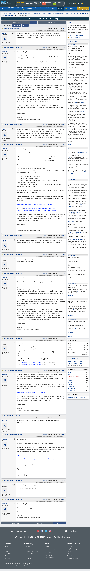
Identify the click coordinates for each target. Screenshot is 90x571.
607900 (63, 254)
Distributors (8, 553)
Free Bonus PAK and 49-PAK (76, 239)
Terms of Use (71, 563)
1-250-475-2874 (57, 2)
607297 (63, 124)
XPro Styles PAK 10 (78, 220)
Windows (82, 102)
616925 (63, 434)
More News (71, 336)
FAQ (56, 19)
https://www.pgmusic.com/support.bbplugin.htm (31, 392)
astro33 (44, 370)
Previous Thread (15, 22)
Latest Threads (40, 19)
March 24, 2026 (72, 283)
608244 (63, 370)
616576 (63, 416)
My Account (49, 555)
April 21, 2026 (71, 179)
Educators (8, 556)
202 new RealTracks (76, 212)
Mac (76, 102)
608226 (63, 338)
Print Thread (16, 25)
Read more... (71, 144)
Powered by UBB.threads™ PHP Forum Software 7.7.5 (45, 570)
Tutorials (69, 556)
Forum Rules (50, 19)
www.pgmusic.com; (8, 565)
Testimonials (29, 556)
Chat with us (61, 537)
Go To (25, 25)
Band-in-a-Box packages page (75, 232)
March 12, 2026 (72, 299)
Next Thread (51, 22)
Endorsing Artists (31, 553)
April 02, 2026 (71, 255)
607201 (63, 47)
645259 (63, 480)
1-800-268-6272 (49, 2)
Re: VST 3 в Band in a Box (13, 47)
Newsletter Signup (51, 549)
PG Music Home (6, 13)
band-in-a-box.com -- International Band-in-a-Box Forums (35, 13)
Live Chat (49, 3)
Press (6, 551)
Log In (85, 13)
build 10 (79, 291)
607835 (63, 235)
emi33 (45, 47)
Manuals (69, 551)
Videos (69, 553)
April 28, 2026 (71, 44)
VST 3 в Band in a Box (11, 28)
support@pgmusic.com (28, 565)
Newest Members (73, 358)
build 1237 (76, 328)
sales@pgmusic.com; (18, 565)
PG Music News (72, 41)
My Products (50, 557)
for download (71, 309)
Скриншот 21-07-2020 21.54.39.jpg (31, 364)
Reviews (28, 558)
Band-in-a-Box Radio (32, 551)
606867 (63, 28)
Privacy (78, 563)
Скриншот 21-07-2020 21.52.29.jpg (31, 362)
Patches (69, 546)
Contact (7, 549)
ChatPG (70, 22)
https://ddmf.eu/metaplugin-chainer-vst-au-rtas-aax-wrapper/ (34, 204)
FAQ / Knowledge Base (74, 549)
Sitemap (7, 558)
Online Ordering (60, 3)
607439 (63, 144)
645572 (63, 499)
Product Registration (73, 558)
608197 (63, 273)
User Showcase (30, 549)
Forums (15, 13)
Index (33, 22)
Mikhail (44, 235)
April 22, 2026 (71, 148)
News (48, 546)
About (6, 546)
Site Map (84, 563)
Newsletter (73, 531)
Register (77, 13)
